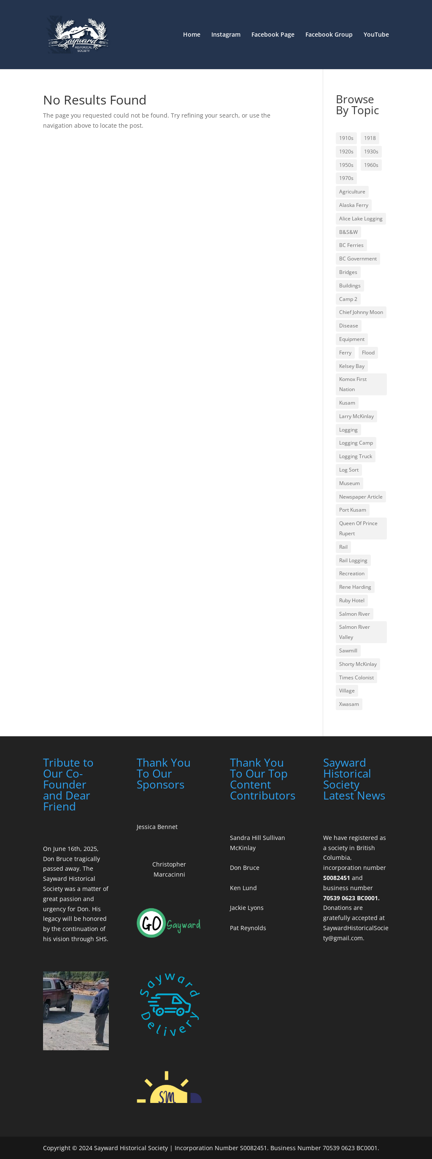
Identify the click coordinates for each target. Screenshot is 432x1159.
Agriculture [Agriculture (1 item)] (352, 191)
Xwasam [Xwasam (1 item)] (349, 704)
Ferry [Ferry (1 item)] (345, 352)
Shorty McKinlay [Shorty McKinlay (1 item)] (358, 664)
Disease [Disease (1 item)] (348, 325)
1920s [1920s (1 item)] (346, 151)
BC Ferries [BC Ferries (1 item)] (351, 245)
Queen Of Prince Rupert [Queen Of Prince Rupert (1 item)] (358, 528)
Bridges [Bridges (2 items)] (348, 272)
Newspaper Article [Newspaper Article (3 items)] (361, 496)
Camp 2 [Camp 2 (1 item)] (348, 299)
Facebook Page (272, 35)
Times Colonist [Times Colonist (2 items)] (356, 677)
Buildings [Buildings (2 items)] (350, 285)
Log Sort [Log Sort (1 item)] (349, 469)
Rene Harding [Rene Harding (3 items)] (355, 586)
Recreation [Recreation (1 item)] (351, 573)
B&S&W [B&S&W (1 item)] (348, 232)
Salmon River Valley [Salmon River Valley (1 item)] (354, 632)
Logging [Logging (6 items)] (348, 429)
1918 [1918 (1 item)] (370, 138)
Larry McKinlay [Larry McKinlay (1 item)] (356, 416)
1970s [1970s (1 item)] (346, 178)
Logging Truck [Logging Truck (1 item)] (355, 456)
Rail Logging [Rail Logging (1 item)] (353, 560)
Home (191, 35)
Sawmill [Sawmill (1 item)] (348, 650)
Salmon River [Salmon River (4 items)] (354, 613)
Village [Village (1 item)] (347, 690)
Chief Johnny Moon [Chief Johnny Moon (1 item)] (361, 312)
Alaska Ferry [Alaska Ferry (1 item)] (353, 205)
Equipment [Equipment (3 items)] (351, 339)
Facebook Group (329, 35)
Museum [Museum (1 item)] (349, 483)
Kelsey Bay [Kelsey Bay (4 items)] (351, 366)
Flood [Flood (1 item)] (368, 352)
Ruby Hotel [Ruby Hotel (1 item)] (351, 600)
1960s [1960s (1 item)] (371, 165)
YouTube (376, 35)
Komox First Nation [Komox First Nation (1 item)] (353, 384)
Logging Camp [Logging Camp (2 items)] (356, 442)
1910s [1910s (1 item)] (346, 138)
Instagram (225, 35)
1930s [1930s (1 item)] (371, 151)
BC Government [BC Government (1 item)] (358, 258)
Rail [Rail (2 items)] (343, 546)
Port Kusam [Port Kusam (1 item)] (352, 509)
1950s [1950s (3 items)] (346, 165)
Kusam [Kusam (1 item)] (347, 402)
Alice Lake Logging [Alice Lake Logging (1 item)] (361, 218)
